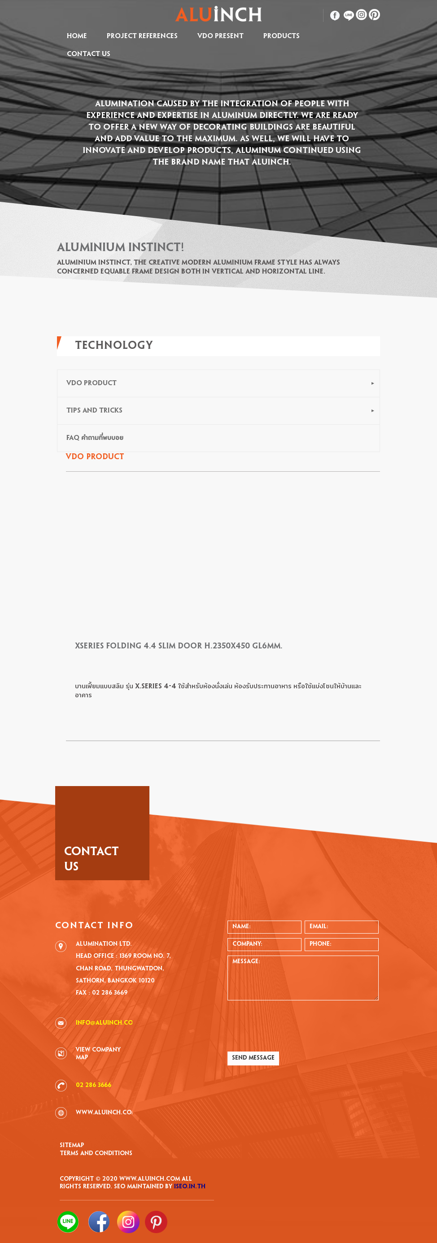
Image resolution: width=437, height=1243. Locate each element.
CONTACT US (88, 54)
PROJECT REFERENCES (142, 36)
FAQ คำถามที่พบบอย (94, 438)
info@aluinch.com (107, 1023)
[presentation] (295, 1025)
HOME (77, 36)
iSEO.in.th (189, 1187)
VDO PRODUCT (91, 383)
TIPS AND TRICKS (94, 411)
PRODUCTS (281, 36)
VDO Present (220, 36)
